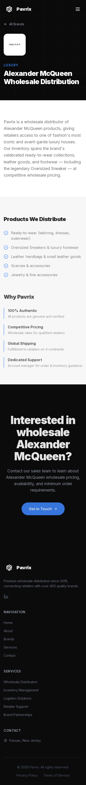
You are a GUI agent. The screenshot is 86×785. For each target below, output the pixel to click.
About (8, 631)
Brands (9, 639)
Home (8, 623)
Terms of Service (56, 775)
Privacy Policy (27, 775)
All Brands (14, 24)
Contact (9, 655)
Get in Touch (43, 511)
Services (10, 647)
